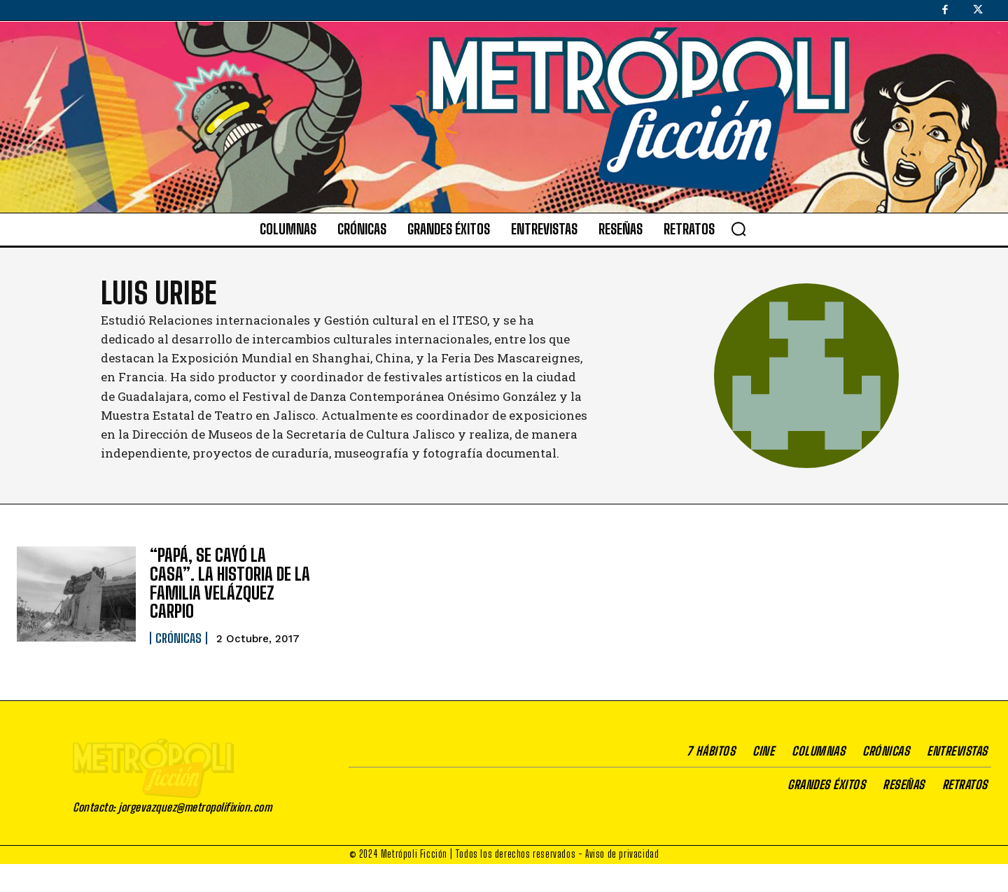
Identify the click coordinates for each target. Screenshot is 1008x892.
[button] (738, 229)
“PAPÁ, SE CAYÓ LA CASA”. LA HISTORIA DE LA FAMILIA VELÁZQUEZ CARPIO (230, 583)
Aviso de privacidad (622, 882)
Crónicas (178, 637)
